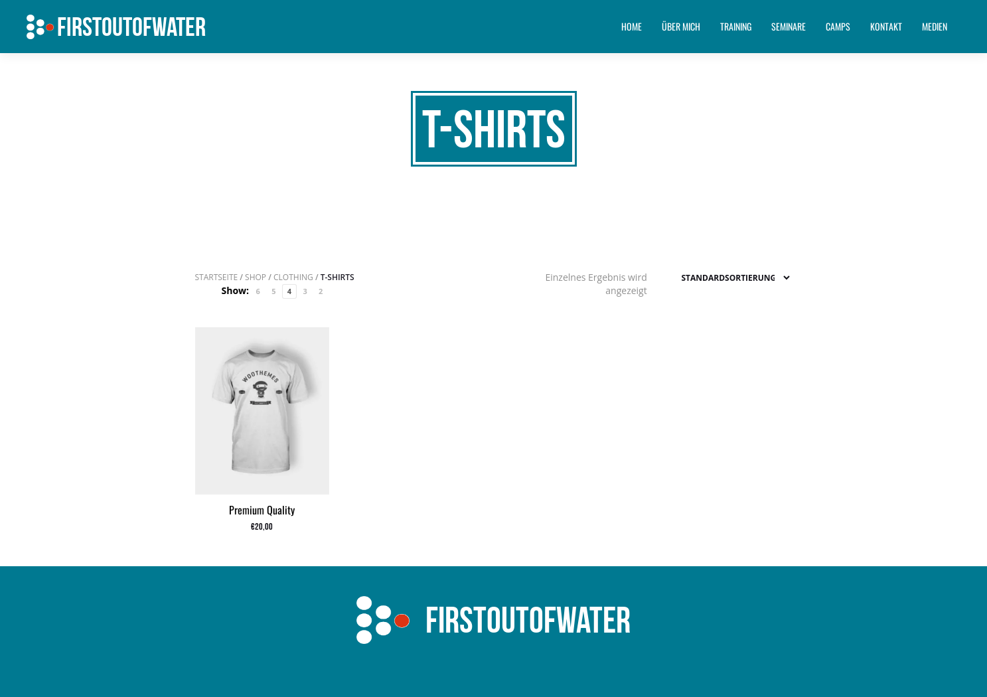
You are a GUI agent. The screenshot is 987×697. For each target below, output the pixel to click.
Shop (255, 277)
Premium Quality (262, 510)
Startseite (216, 277)
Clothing (293, 277)
